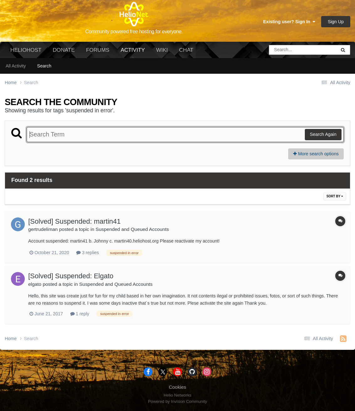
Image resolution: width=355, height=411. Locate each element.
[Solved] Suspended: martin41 (74, 221)
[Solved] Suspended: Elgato (71, 276)
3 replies (87, 252)
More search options (316, 153)
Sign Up (336, 21)
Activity (133, 52)
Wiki (162, 50)
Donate (64, 50)
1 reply (79, 313)
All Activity (16, 65)
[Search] (285, 50)
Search (44, 65)
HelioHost (25, 50)
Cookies (177, 387)
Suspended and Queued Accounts (132, 229)
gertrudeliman (43, 229)
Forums (97, 50)
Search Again (323, 134)
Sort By (334, 196)
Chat (186, 50)
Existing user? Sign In (289, 21)
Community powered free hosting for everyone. (134, 31)
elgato (34, 284)
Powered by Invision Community (177, 401)
